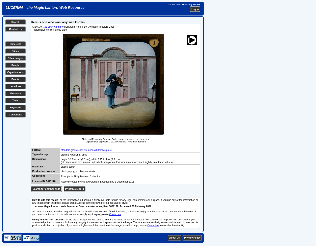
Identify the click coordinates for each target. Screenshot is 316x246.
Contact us (15, 29)
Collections (15, 114)
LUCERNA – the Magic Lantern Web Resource (45, 8)
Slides (15, 51)
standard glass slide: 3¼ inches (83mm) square (86, 150)
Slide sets (15, 44)
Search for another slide (46, 189)
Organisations (15, 72)
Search (15, 22)
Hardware (15, 93)
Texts (15, 100)
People (15, 65)
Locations (15, 86)
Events (15, 79)
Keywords (15, 107)
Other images (15, 58)
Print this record (74, 189)
